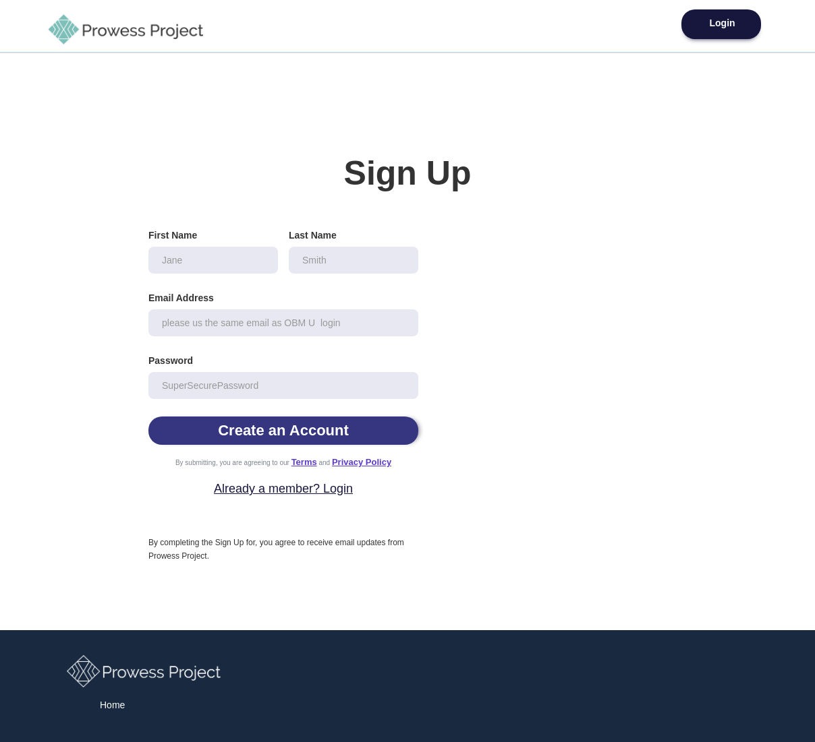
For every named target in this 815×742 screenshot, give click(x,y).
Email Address (181, 297)
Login (722, 23)
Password (170, 360)
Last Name (313, 235)
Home (112, 705)
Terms (304, 462)
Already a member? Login (283, 488)
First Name (172, 235)
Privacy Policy (361, 462)
